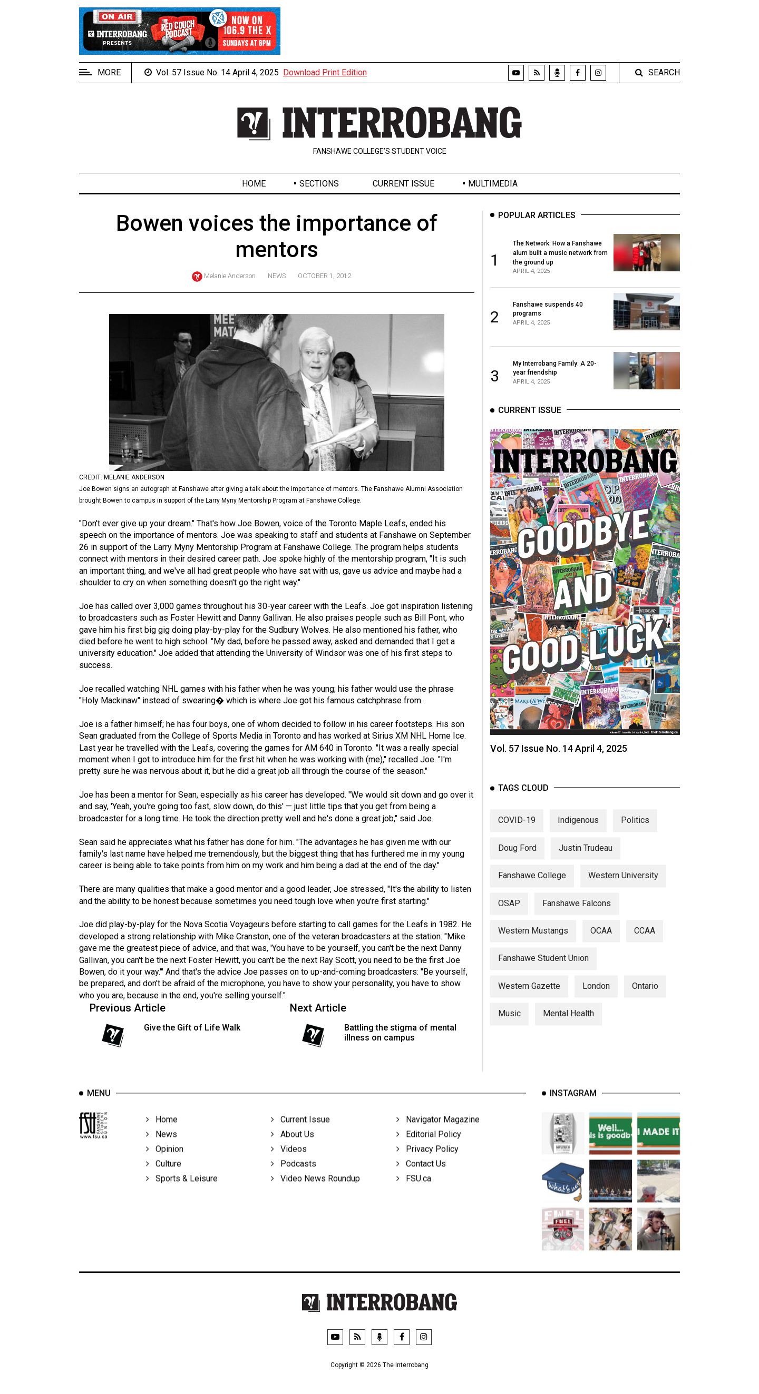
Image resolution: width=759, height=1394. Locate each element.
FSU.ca (413, 1192)
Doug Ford (517, 858)
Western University (623, 886)
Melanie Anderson (230, 276)
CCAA (644, 941)
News (277, 276)
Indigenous (578, 831)
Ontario (645, 996)
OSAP (509, 913)
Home (254, 184)
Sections (319, 184)
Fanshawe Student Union (543, 969)
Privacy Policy (427, 1163)
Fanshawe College (532, 886)
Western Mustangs (533, 941)
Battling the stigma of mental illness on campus (400, 1033)
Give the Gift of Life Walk (192, 1028)
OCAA (601, 941)
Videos (289, 1163)
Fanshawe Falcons (576, 913)
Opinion (164, 1163)
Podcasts (293, 1178)
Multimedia (493, 184)
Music (509, 1024)
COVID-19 (517, 831)
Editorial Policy (428, 1148)
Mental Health (568, 1024)
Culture (163, 1178)
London (596, 996)
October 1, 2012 (324, 276)
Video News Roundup (315, 1192)
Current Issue (403, 184)
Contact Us (421, 1178)
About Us (292, 1148)
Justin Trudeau (585, 858)
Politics (635, 831)
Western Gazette (529, 996)
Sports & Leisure (182, 1192)
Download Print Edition (325, 72)
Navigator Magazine (438, 1133)
